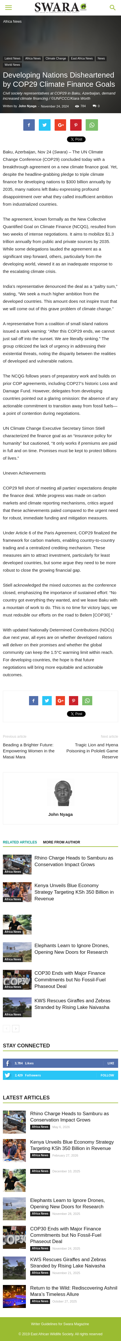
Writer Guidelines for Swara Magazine (60, 1324)
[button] (113, 8)
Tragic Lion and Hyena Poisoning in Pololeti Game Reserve (92, 750)
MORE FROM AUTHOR (61, 842)
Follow (107, 1075)
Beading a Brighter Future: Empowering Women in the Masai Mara (29, 750)
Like (110, 1063)
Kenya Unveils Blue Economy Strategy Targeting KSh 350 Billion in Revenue (74, 892)
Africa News (33, 58)
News (101, 58)
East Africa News (82, 58)
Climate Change (55, 58)
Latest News (12, 58)
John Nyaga (27, 106)
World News (12, 64)
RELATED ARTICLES (20, 842)
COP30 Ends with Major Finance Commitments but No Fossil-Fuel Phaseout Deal (70, 979)
